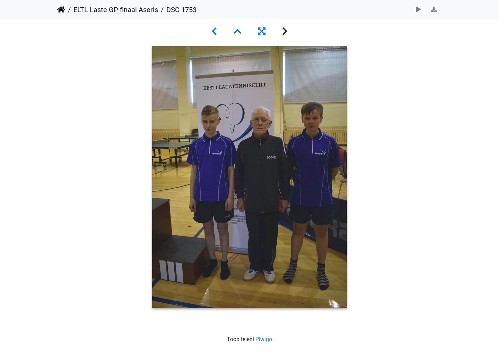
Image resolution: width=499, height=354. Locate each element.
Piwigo (263, 339)
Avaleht (61, 10)
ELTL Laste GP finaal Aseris (115, 10)
